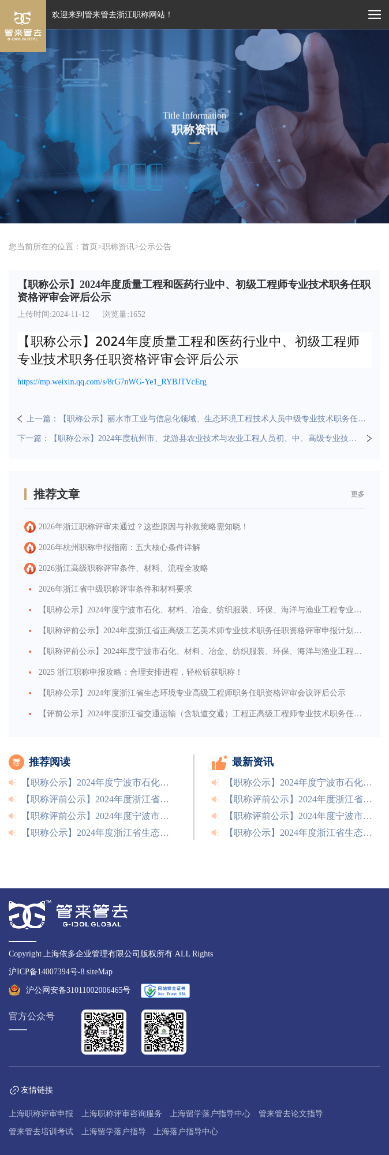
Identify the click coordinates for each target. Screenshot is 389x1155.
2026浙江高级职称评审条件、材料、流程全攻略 (123, 568)
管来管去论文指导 (291, 1113)
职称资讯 (118, 246)
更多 (358, 494)
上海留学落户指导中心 (210, 1113)
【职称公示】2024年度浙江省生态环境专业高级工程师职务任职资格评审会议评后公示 (192, 693)
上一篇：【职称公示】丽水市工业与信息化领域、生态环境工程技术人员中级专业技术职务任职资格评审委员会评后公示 (199, 418)
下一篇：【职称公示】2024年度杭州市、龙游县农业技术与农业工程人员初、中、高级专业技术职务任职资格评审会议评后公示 (189, 438)
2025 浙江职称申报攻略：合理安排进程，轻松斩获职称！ (141, 672)
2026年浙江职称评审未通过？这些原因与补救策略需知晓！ (144, 526)
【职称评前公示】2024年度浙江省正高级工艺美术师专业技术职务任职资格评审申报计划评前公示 (202, 630)
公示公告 (155, 246)
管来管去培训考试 (41, 1131)
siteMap (100, 971)
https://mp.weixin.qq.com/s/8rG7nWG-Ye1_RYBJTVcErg (112, 381)
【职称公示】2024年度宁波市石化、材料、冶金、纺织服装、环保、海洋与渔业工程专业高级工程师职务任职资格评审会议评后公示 (202, 609)
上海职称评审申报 (41, 1113)
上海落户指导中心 (186, 1131)
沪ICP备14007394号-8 (46, 971)
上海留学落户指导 (113, 1131)
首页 (89, 246)
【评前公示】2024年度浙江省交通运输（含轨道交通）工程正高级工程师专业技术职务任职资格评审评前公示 (202, 713)
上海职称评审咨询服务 (121, 1113)
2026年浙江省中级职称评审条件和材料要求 (115, 589)
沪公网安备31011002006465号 (78, 990)
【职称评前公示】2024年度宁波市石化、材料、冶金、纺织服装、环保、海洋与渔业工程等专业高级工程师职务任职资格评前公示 (202, 651)
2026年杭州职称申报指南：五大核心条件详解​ (119, 547)
